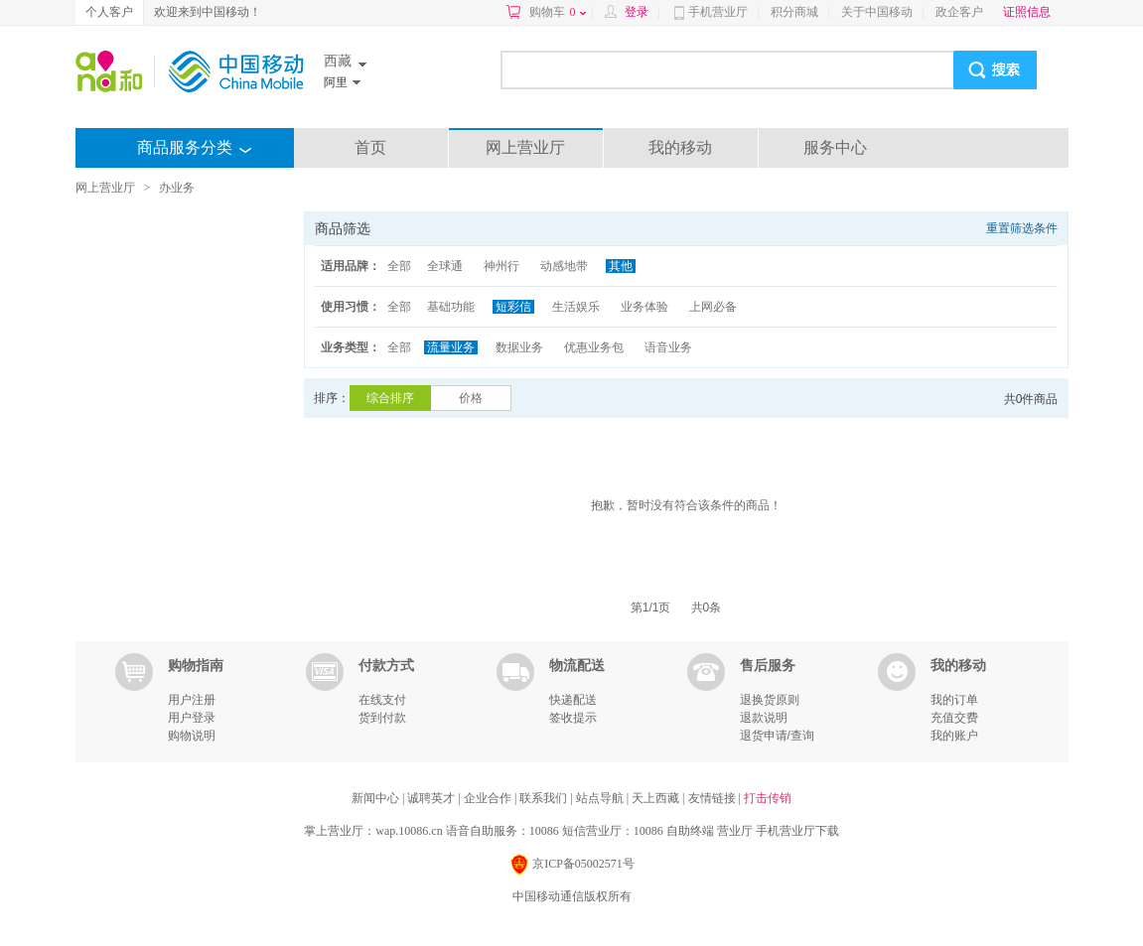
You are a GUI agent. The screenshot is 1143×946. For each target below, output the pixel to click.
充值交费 (954, 718)
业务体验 (644, 307)
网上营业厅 (525, 147)
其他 (621, 266)
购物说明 (191, 736)
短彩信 (513, 307)
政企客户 (959, 12)
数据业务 (519, 347)
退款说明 (763, 718)
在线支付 (382, 700)
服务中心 (835, 147)
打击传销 (767, 798)
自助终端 (690, 831)
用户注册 (191, 700)
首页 (370, 147)
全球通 (445, 266)
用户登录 (191, 718)
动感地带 (564, 266)
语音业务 (668, 347)
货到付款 (382, 718)
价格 (471, 398)
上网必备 (713, 307)
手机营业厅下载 (797, 831)
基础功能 (451, 307)
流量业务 (451, 347)
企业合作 (489, 798)
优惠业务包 (594, 347)
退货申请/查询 (777, 736)
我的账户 (954, 736)
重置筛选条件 (1022, 228)
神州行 (501, 266)
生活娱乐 (576, 307)
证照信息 (1027, 12)
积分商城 (794, 12)
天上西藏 (657, 798)
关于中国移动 (877, 12)
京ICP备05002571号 (571, 865)
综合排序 (390, 398)
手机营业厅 (718, 12)
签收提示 (573, 718)
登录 (636, 12)
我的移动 (680, 147)
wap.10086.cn (408, 831)
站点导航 (601, 798)
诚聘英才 (432, 798)
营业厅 (735, 831)
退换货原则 (769, 700)
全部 (399, 266)
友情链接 (713, 798)
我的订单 (954, 700)
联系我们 (544, 798)
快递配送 (573, 700)
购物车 (557, 12)
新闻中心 (377, 798)
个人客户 (109, 12)
